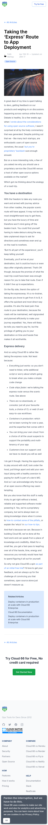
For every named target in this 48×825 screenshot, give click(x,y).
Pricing (5, 786)
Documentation (33, 780)
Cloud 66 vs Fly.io (34, 756)
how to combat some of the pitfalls (23, 520)
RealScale (31, 791)
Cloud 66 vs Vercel (35, 766)
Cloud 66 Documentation (20, 612)
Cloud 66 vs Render (35, 751)
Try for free (39, 4)
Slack (28, 786)
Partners (6, 756)
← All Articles (10, 22)
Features (6, 775)
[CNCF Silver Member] (12, 731)
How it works (8, 780)
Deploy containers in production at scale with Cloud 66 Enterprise (23, 604)
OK (6, 820)
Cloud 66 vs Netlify (35, 761)
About (5, 746)
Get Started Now (24, 672)
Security (6, 751)
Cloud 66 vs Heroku (35, 746)
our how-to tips (32, 524)
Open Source (8, 761)
